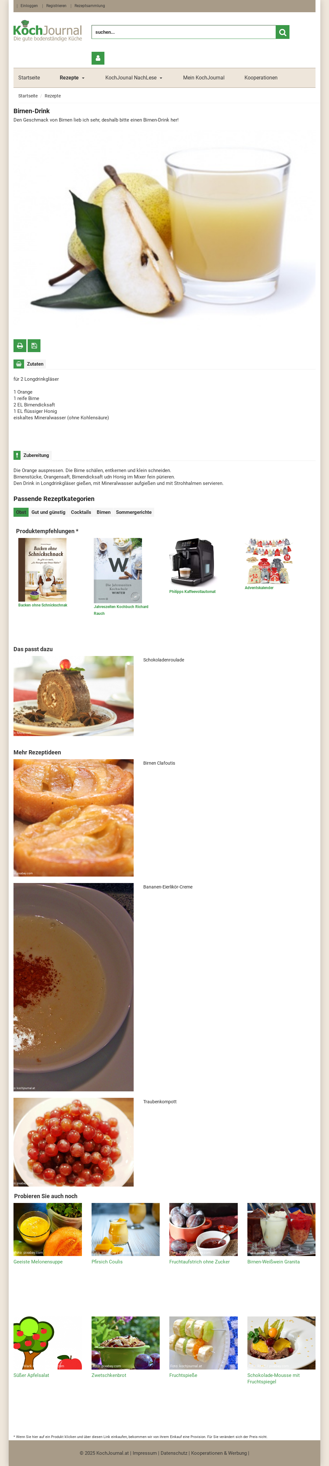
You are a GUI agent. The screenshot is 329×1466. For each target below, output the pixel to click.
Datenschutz (174, 1453)
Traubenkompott (160, 1101)
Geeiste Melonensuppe (38, 1262)
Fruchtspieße (183, 1375)
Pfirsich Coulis (107, 1262)
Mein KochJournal (204, 78)
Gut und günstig (48, 512)
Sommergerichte (134, 512)
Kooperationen (261, 78)
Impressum (145, 1453)
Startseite (29, 78)
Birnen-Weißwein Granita (273, 1262)
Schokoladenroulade (163, 659)
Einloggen (29, 6)
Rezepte (53, 95)
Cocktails (81, 512)
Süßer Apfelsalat (31, 1375)
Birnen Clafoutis (159, 763)
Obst (21, 512)
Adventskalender (259, 588)
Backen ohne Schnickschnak (42, 605)
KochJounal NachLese (130, 78)
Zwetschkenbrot (109, 1375)
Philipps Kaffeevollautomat (192, 591)
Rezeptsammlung (90, 6)
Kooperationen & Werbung (219, 1453)
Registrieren (56, 6)
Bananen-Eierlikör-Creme (167, 886)
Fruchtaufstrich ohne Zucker (199, 1262)
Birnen (104, 512)
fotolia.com (52, 327)
